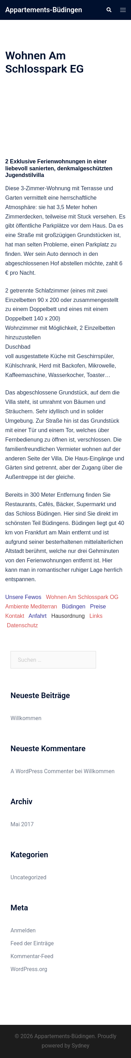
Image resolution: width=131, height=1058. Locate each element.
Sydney (80, 1045)
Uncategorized (28, 877)
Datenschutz (22, 625)
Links (95, 616)
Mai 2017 (22, 824)
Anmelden (23, 930)
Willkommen (25, 718)
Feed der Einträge (32, 943)
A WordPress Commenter (41, 771)
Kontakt (14, 616)
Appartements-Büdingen (43, 10)
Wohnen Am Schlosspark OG (82, 597)
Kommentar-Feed (31, 956)
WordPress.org (28, 969)
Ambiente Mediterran (31, 606)
